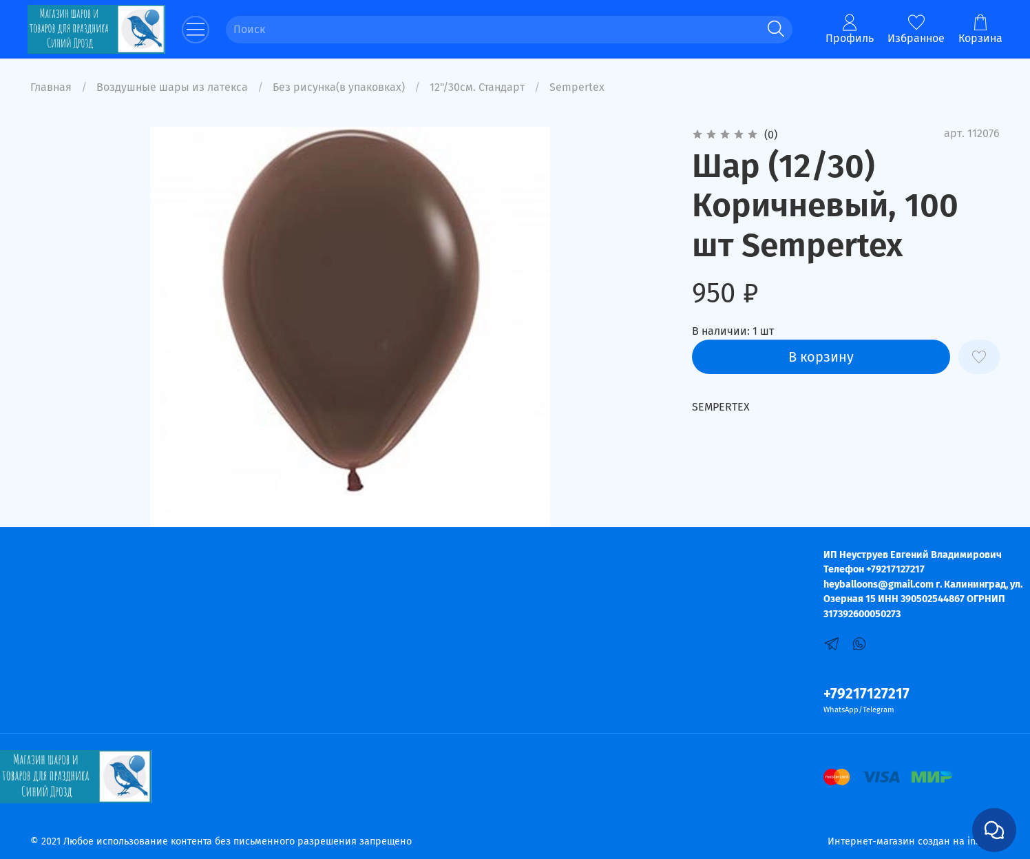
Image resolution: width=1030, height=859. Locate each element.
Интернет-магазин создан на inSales (914, 841)
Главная (51, 87)
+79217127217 (866, 694)
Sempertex (577, 87)
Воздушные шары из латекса (172, 87)
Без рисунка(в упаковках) (339, 87)
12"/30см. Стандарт (477, 87)
